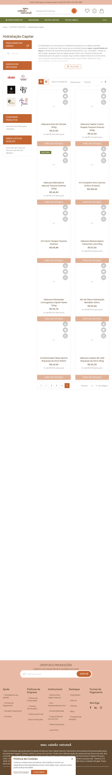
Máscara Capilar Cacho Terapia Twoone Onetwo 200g (92, 127)
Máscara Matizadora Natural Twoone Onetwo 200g (54, 185)
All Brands (28, 46)
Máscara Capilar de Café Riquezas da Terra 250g (92, 359)
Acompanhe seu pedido (10, 696)
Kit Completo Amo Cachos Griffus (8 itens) (92, 184)
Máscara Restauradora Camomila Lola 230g (92, 242)
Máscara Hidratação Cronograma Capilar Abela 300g (54, 302)
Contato (8, 716)
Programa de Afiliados (75, 718)
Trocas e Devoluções (32, 707)
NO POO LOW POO (18, 27)
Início (5, 27)
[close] (72, 759)
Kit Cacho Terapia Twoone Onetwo (53, 242)
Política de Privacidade (32, 699)
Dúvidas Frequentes (13, 711)
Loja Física (53, 730)
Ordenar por (75, 82)
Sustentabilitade (56, 711)
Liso (85, 50)
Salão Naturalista (56, 724)
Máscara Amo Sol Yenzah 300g (54, 125)
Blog (72, 711)
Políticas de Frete (36, 714)
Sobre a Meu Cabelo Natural (54, 696)
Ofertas (73, 705)
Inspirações (75, 695)
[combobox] (56, 11)
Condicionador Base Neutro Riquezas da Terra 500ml (53, 361)
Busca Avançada (36, 719)
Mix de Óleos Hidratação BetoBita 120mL (92, 301)
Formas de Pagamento (8, 704)
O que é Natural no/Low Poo (55, 717)
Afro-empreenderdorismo (57, 704)
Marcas (73, 700)
